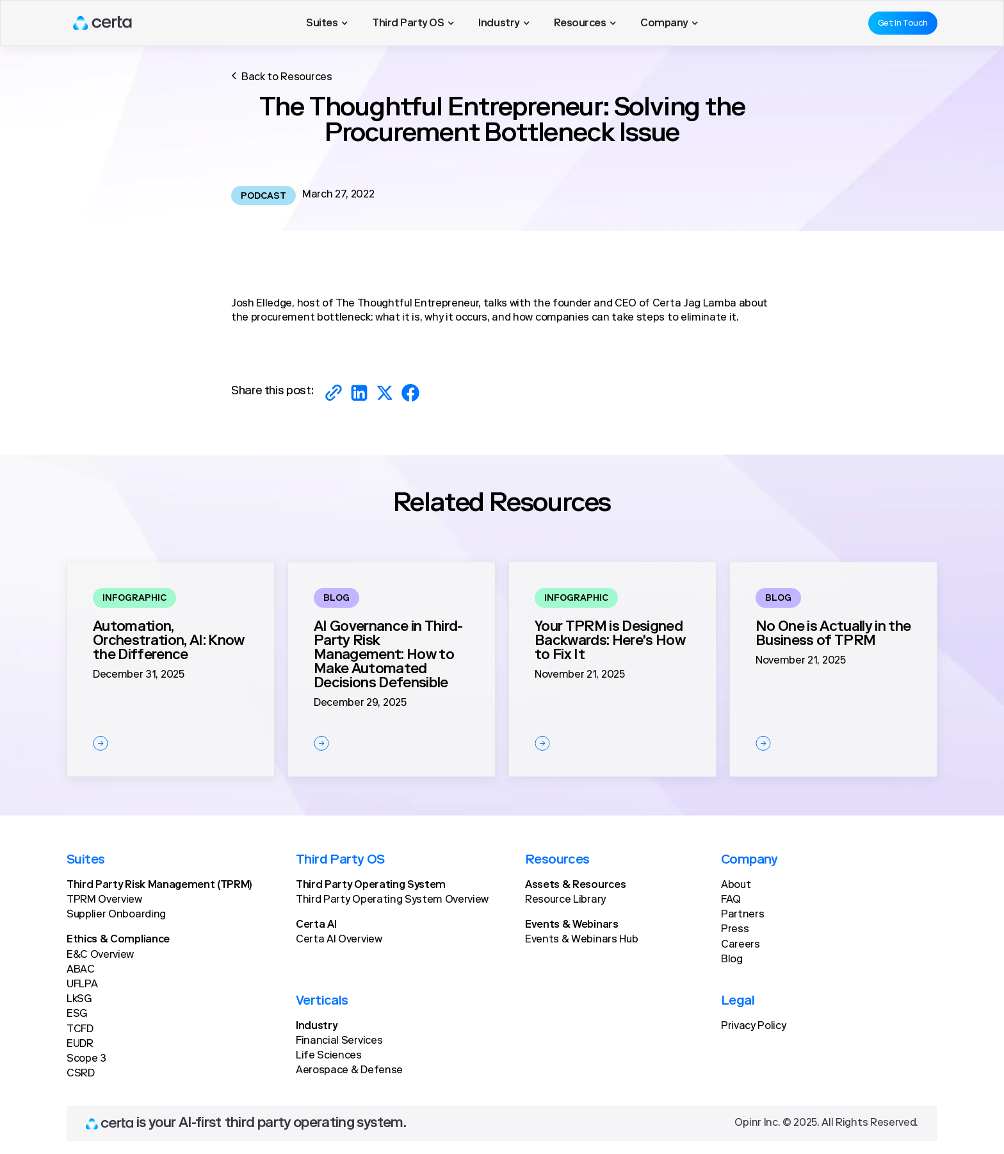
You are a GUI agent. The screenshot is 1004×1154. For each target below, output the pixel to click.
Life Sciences (329, 1056)
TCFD (80, 1029)
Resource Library (565, 900)
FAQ (731, 900)
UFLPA (82, 985)
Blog (732, 960)
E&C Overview (100, 955)
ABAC (81, 970)
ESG (77, 1014)
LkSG (79, 999)
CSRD (81, 1074)
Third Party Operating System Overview (392, 900)
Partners (742, 915)
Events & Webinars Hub (581, 940)
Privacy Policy (753, 1026)
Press (735, 929)
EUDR (80, 1044)
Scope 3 (86, 1059)
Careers (740, 945)
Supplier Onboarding (116, 915)
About (735, 885)
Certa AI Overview (339, 940)
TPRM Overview (104, 900)
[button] (327, 23)
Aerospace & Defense (349, 1071)
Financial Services (339, 1041)
